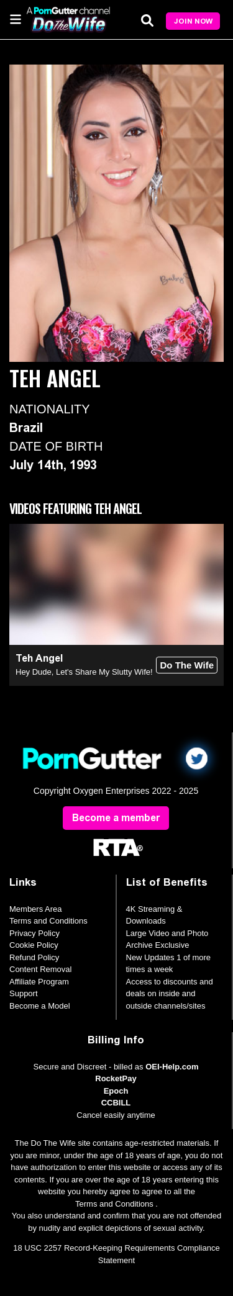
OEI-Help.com (171, 1066)
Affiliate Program (39, 981)
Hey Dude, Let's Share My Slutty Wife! (84, 672)
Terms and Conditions (48, 920)
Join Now (193, 21)
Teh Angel (39, 658)
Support (23, 993)
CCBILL (116, 1102)
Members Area (35, 909)
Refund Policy (34, 957)
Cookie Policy (33, 945)
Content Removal (40, 969)
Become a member (116, 818)
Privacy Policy (34, 933)
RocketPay (115, 1078)
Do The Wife (187, 665)
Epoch (116, 1091)
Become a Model (39, 1005)
